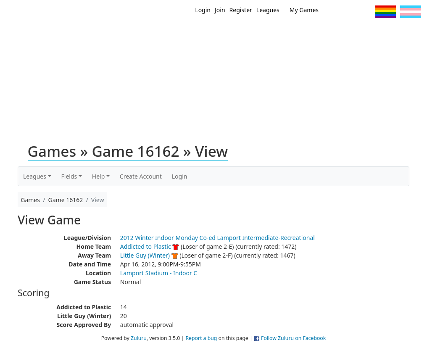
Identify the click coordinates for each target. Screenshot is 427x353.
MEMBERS (260, 33)
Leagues (267, 10)
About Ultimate (361, 33)
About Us (408, 33)
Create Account (141, 176)
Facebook (350, 11)
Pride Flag (385, 11)
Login (203, 10)
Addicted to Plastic (145, 246)
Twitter (334, 11)
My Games (304, 10)
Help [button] (98, 176)
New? (229, 33)
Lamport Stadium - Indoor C (158, 273)
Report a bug (201, 338)
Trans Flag (410, 11)
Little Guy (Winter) (145, 255)
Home (205, 33)
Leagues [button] (34, 176)
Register (240, 10)
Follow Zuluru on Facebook (293, 338)
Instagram (365, 11)
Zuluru (139, 338)
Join (220, 10)
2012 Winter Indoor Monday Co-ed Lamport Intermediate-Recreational (217, 238)
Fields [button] (69, 176)
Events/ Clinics (305, 33)
